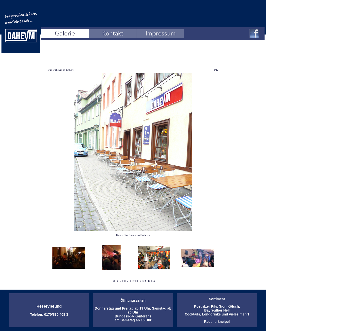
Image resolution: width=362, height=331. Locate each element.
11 (149, 280)
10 (144, 280)
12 (153, 280)
